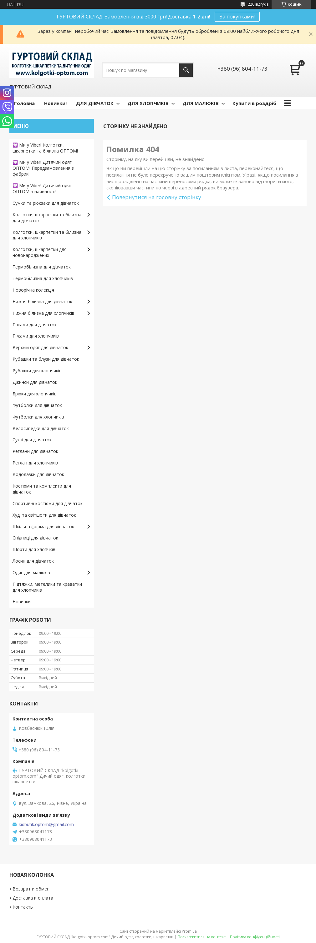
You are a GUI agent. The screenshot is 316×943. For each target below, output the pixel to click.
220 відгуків (258, 4)
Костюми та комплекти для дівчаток (42, 489)
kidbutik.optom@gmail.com (46, 824)
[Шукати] (186, 70)
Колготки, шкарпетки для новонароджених (40, 252)
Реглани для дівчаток (35, 451)
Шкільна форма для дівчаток (43, 526)
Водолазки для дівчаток (38, 474)
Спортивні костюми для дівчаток (48, 503)
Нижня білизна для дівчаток (42, 301)
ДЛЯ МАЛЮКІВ (200, 103)
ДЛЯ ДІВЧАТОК (95, 103)
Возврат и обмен (31, 889)
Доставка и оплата (33, 898)
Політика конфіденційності (255, 937)
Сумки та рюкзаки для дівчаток (46, 203)
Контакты (23, 907)
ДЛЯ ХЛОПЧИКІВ (148, 103)
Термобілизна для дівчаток (42, 267)
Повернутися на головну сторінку (156, 197)
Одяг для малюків (31, 572)
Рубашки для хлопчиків (37, 371)
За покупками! (237, 16)
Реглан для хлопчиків (35, 463)
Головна (24, 103)
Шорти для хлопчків (34, 549)
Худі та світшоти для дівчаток (44, 515)
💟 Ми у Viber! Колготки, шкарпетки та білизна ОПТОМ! (45, 148)
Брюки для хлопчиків (35, 394)
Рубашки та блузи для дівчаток (46, 359)
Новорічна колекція (33, 290)
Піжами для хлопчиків (36, 336)
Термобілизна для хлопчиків (43, 278)
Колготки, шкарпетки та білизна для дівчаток (47, 217)
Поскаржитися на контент (202, 937)
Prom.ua (189, 931)
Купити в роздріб (254, 103)
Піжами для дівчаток (35, 325)
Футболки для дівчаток (37, 405)
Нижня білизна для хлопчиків (43, 313)
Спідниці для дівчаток (35, 538)
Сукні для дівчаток (32, 440)
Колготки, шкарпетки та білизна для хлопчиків (47, 235)
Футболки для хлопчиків (38, 417)
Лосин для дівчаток (33, 561)
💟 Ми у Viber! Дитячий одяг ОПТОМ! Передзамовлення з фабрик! (43, 168)
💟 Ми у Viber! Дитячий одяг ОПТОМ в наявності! (42, 188)
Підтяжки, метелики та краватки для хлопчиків (47, 587)
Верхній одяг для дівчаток (40, 347)
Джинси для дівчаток (35, 382)
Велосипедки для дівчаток (41, 428)
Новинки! (55, 103)
